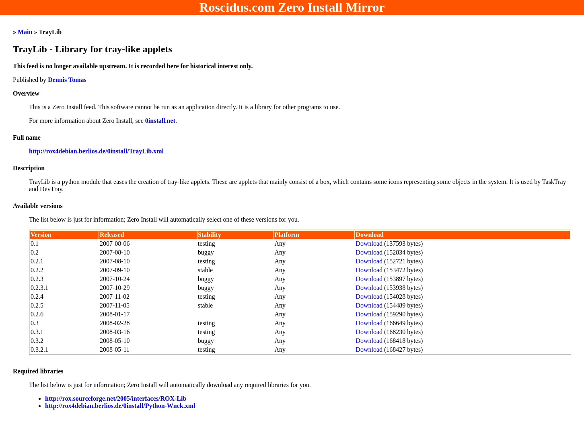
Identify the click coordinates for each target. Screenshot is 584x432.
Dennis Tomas (67, 79)
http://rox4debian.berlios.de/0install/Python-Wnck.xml (120, 405)
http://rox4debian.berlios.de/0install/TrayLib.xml (96, 151)
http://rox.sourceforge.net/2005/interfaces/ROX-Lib (115, 398)
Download (369, 243)
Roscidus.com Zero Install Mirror (292, 7)
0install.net (160, 120)
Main (25, 32)
